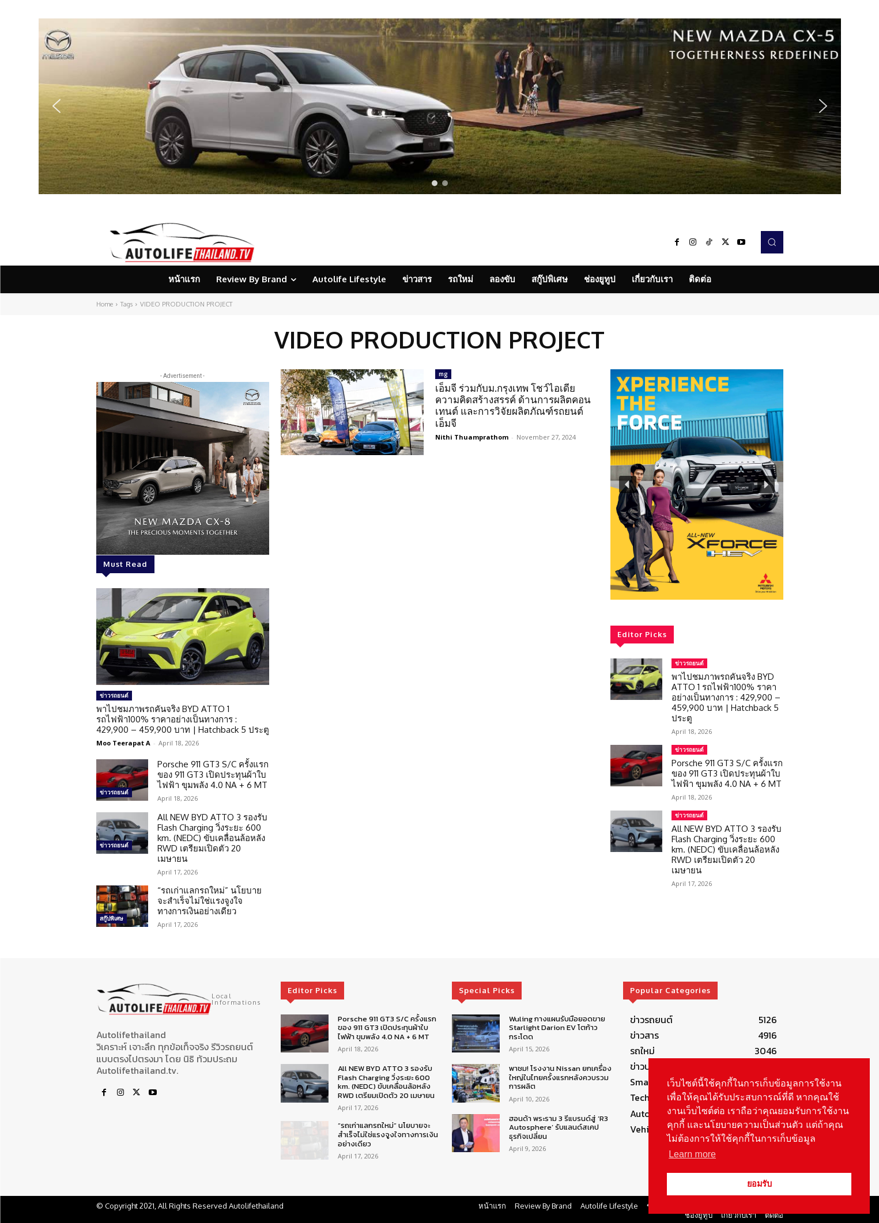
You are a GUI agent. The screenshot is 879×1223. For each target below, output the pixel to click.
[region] (440, 106)
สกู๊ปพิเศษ (111, 918)
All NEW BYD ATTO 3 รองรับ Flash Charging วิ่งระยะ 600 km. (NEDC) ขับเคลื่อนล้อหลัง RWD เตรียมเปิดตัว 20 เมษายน (212, 838)
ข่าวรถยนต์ (114, 695)
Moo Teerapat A (123, 743)
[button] (440, 106)
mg (443, 374)
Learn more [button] (692, 1154)
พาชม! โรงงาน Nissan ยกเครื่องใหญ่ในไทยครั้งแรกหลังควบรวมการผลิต (560, 1077)
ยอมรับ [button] (759, 1183)
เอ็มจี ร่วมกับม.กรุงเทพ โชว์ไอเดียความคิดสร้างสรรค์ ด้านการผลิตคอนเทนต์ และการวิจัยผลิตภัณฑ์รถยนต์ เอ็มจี (513, 405)
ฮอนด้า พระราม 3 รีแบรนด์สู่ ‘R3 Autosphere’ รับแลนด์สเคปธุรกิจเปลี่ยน (558, 1127)
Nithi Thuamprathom (471, 437)
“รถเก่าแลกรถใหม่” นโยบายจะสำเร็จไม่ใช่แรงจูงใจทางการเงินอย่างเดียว (209, 901)
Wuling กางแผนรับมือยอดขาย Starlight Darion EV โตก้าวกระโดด (557, 1027)
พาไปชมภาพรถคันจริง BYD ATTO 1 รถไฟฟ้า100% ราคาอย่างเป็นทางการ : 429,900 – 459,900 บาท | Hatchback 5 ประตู (182, 719)
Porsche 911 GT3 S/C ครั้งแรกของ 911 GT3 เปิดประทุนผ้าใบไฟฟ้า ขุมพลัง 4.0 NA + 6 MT (213, 774)
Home (104, 304)
